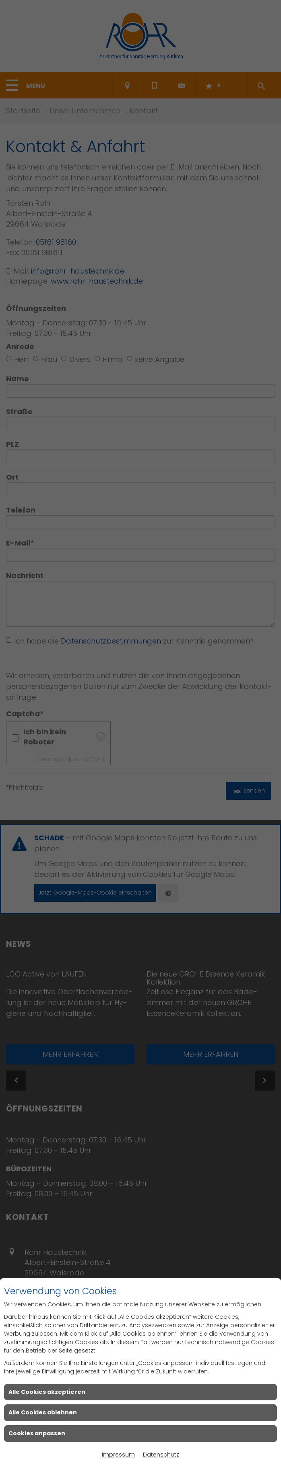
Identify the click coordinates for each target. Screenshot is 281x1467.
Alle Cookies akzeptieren (46, 1392)
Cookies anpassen (36, 1433)
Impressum (118, 1455)
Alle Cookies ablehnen (42, 1412)
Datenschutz (161, 1455)
